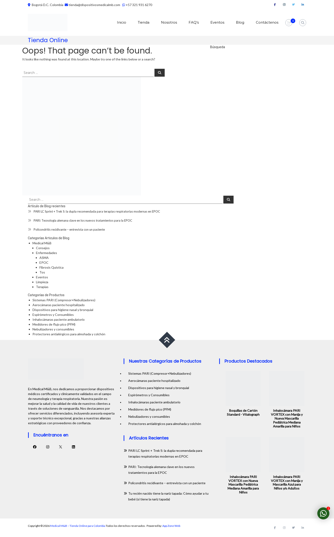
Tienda (143, 22)
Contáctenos (267, 22)
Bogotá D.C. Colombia (47, 5)
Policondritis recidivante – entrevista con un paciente (69, 229)
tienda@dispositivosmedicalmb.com (94, 5)
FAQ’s (194, 22)
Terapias (42, 287)
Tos (42, 272)
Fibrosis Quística (51, 267)
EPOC (43, 262)
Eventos (217, 22)
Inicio (121, 22)
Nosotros (169, 22)
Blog (240, 22)
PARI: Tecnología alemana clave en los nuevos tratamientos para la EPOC (83, 220)
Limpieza (42, 282)
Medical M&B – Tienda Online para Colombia (77, 526)
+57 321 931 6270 (139, 5)
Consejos (43, 248)
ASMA (44, 258)
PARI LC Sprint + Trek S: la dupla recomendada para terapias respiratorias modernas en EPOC (97, 211)
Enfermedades (46, 253)
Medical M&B (41, 243)
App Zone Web (171, 526)
